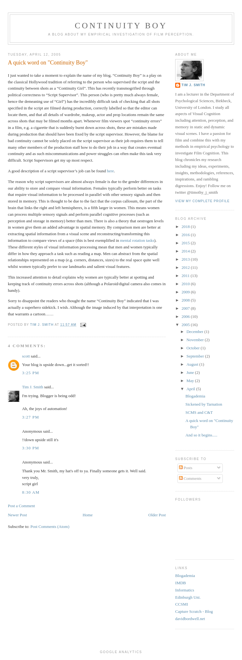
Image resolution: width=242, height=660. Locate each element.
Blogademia (195, 396)
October (194, 348)
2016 (186, 234)
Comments (190, 478)
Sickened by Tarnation (204, 404)
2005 (186, 324)
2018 (186, 226)
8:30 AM (31, 492)
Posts (186, 467)
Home (88, 515)
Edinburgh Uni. (188, 597)
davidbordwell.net (190, 618)
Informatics (184, 590)
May (191, 380)
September (196, 356)
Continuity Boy (121, 25)
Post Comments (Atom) (49, 526)
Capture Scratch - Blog (194, 611)
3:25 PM (30, 372)
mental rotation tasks (137, 240)
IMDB (180, 582)
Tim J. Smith (32, 387)
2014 (186, 251)
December (196, 331)
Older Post (157, 515)
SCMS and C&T (199, 412)
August (193, 364)
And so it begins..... (201, 435)
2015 (186, 243)
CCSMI (181, 604)
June (191, 372)
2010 (186, 283)
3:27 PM (30, 417)
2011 (186, 275)
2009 (186, 292)
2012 (186, 267)
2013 (186, 259)
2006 (186, 316)
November (196, 339)
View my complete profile (202, 201)
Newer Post (17, 515)
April (191, 388)
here (110, 171)
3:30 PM (30, 448)
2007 (186, 308)
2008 (186, 300)
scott (26, 356)
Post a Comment (21, 505)
